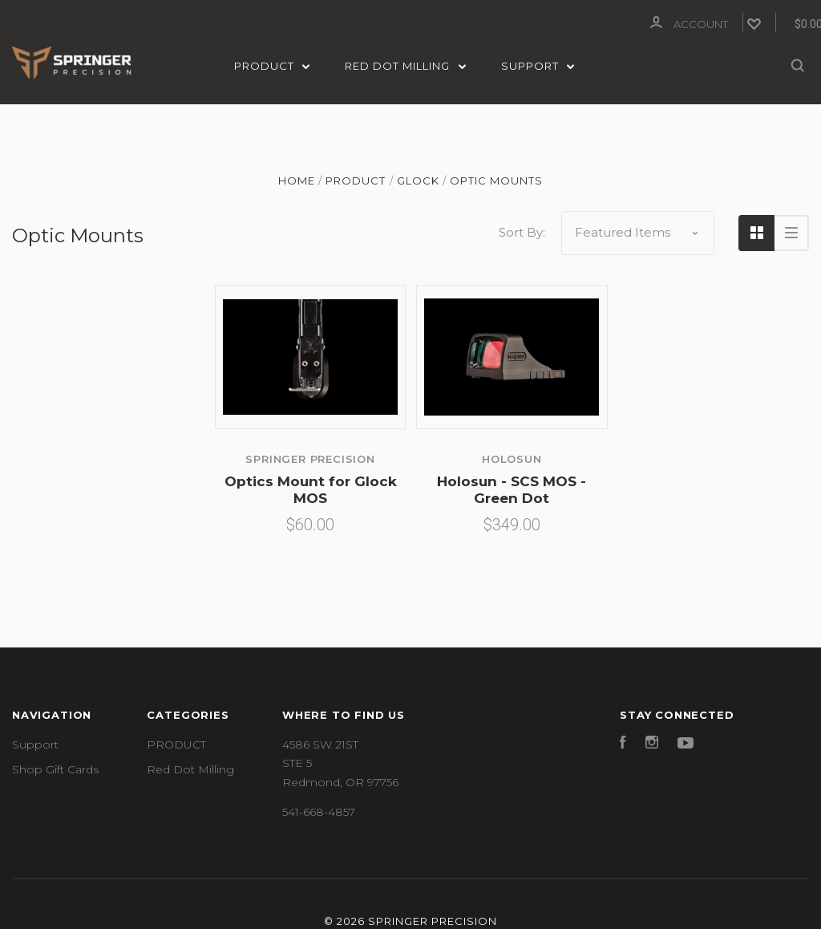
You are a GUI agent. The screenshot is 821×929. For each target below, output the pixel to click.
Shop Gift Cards (55, 768)
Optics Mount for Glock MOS (310, 488)
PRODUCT (272, 65)
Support (538, 65)
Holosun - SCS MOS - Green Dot (511, 488)
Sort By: (522, 230)
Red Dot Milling (405, 65)
